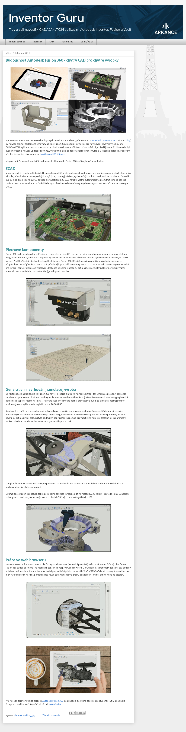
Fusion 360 (67, 42)
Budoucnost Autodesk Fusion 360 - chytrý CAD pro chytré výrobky (62, 60)
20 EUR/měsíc (54, 704)
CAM (51, 42)
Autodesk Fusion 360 (52, 701)
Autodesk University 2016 (104, 140)
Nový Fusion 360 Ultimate (52, 154)
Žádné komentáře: (52, 715)
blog (128, 140)
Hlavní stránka (17, 42)
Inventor (37, 42)
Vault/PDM (87, 42)
